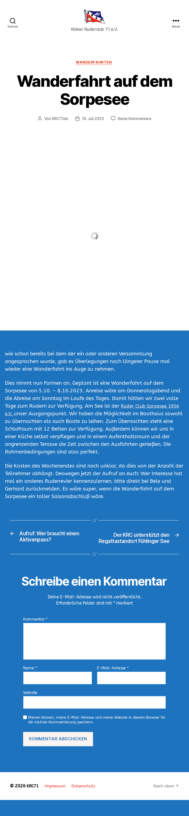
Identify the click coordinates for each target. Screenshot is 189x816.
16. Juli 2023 (92, 126)
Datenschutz (86, 802)
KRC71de (59, 126)
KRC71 (33, 802)
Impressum (57, 802)
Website (30, 708)
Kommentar (35, 635)
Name (30, 684)
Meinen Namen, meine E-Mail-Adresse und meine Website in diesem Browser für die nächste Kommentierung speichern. (96, 735)
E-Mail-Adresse (113, 684)
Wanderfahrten (94, 70)
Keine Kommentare (135, 126)
